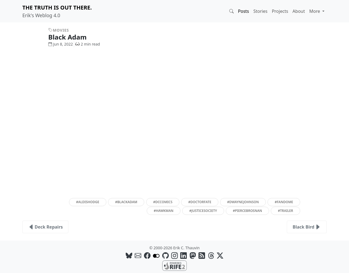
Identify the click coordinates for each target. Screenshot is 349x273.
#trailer (285, 210)
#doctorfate (199, 202)
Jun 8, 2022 (60, 44)
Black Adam (71, 36)
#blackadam (126, 202)
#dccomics (163, 202)
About (299, 11)
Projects (280, 11)
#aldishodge (87, 202)
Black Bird (307, 227)
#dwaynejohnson (243, 202)
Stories (260, 11)
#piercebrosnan (247, 210)
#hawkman (163, 210)
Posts (243, 11)
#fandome (284, 202)
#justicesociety (203, 210)
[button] (231, 11)
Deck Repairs (45, 227)
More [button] (315, 11)
